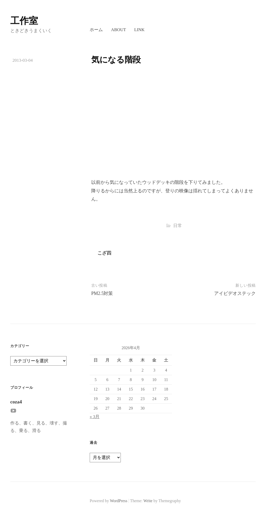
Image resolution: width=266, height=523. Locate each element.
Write (147, 501)
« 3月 (94, 416)
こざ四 (104, 253)
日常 (177, 225)
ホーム (96, 29)
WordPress (118, 501)
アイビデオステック (235, 293)
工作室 (24, 21)
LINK (139, 29)
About (118, 29)
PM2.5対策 (102, 293)
